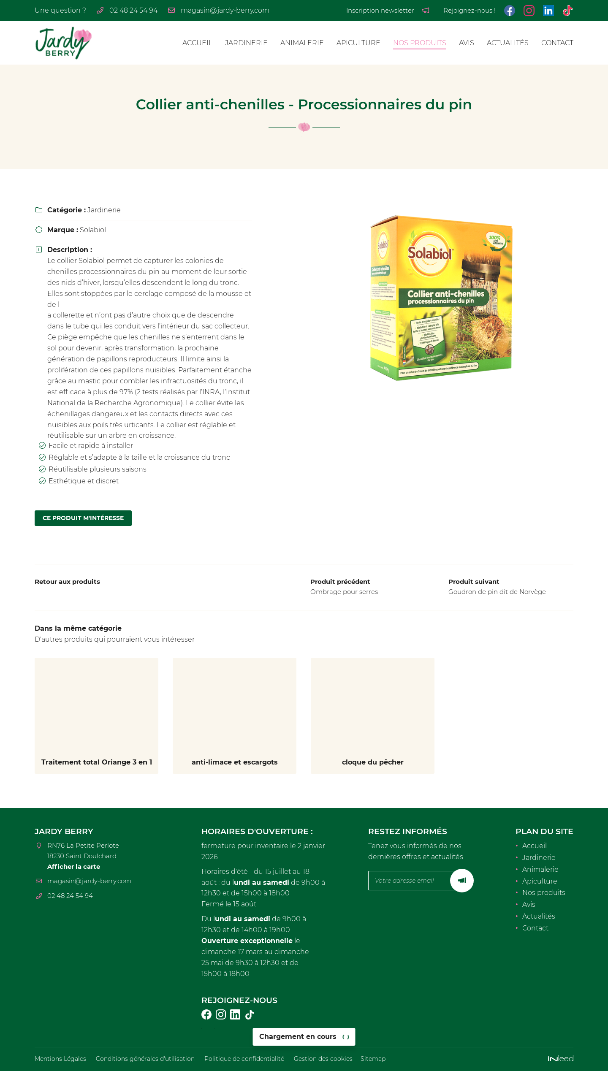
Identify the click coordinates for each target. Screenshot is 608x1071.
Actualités (508, 43)
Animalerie (302, 43)
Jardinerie (246, 43)
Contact (557, 43)
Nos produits (419, 43)
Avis (466, 43)
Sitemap (373, 1059)
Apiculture (358, 43)
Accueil (197, 43)
